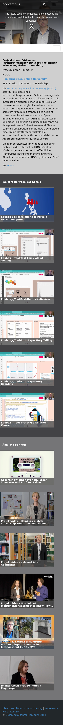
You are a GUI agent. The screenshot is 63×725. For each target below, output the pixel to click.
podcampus (11, 4)
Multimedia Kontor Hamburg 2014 (26, 715)
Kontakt (14, 711)
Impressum (51, 708)
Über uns (8, 708)
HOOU (10, 165)
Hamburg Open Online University (25, 79)
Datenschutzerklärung (29, 708)
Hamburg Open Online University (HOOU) (31, 88)
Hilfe (5, 711)
